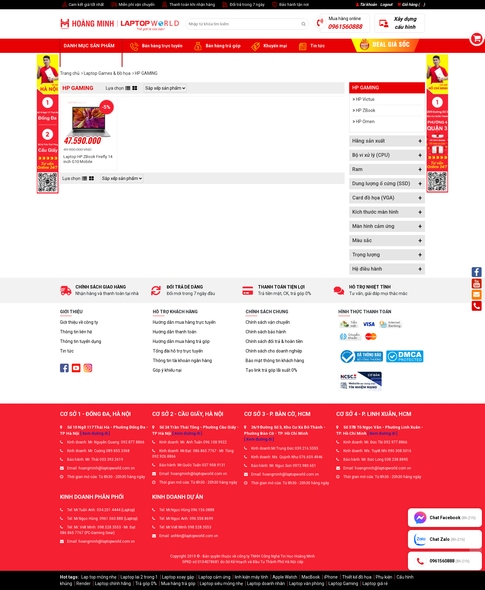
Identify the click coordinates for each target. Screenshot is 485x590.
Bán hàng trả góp (216, 46)
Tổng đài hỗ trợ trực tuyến (178, 350)
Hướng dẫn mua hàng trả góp (181, 341)
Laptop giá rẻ (375, 583)
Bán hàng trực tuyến (155, 46)
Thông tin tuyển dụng (80, 341)
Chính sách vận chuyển (268, 322)
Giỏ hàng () (411, 4)
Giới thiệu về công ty (79, 322)
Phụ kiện (384, 577)
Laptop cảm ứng (214, 577)
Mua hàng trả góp (178, 583)
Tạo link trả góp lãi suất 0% (271, 370)
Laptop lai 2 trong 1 (139, 577)
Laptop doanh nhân (266, 583)
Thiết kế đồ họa (356, 577)
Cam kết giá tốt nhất (82, 4)
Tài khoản (368, 4)
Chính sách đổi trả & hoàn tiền (274, 341)
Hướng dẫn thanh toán (174, 331)
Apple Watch (285, 577)
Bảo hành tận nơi (290, 4)
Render (83, 583)
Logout (386, 4)
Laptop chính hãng (113, 583)
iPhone (331, 577)
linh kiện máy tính (251, 577)
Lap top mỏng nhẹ (98, 577)
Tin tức (310, 46)
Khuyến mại (268, 46)
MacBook (311, 577)
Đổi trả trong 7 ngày (242, 4)
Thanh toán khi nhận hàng (188, 4)
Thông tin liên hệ (76, 331)
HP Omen (365, 121)
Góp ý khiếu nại (167, 370)
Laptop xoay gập (178, 577)
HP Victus (365, 99)
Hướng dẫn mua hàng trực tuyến (184, 322)
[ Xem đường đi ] (95, 433)
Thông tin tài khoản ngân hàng (182, 360)
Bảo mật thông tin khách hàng (275, 360)
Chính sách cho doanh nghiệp (274, 350)
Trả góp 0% (146, 583)
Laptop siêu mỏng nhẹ (221, 583)
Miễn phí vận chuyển (132, 4)
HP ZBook (365, 110)
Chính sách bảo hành (266, 331)
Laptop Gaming (343, 583)
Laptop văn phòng (306, 583)
